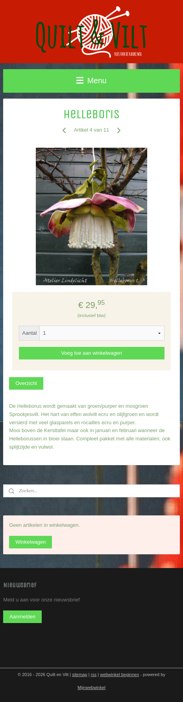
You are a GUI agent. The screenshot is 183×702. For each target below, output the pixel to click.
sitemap (79, 674)
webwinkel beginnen (119, 674)
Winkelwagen (30, 542)
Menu (91, 80)
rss (94, 674)
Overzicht (26, 383)
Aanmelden (22, 617)
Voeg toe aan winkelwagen (91, 353)
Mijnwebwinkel (91, 687)
